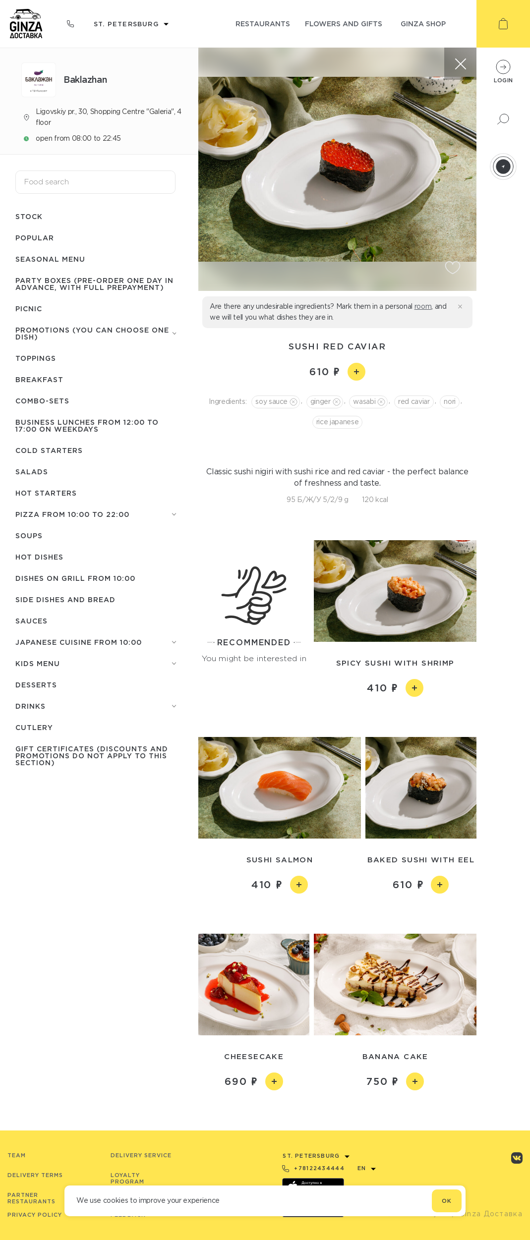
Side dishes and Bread (65, 599)
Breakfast (39, 379)
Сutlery (34, 727)
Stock (29, 216)
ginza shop (423, 23)
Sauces (31, 620)
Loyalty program (127, 1178)
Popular (34, 237)
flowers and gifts (343, 23)
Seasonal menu (50, 259)
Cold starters (49, 450)
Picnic (28, 308)
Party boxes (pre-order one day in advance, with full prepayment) (94, 284)
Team (16, 1155)
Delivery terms (35, 1175)
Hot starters (46, 493)
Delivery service (141, 1155)
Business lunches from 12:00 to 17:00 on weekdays (87, 425)
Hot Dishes (39, 557)
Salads (31, 471)
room (423, 306)
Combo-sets (42, 400)
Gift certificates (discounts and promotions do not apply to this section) (91, 755)
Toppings (35, 358)
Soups (29, 535)
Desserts (36, 684)
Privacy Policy (34, 1215)
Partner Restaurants (31, 1198)
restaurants (263, 23)
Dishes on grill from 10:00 (75, 578)
